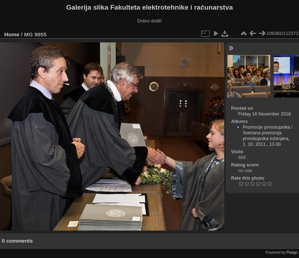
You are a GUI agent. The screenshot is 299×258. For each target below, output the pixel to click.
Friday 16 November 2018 (264, 114)
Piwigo (292, 252)
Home (12, 34)
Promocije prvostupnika (266, 127)
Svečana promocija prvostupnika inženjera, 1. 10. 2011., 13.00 (266, 138)
